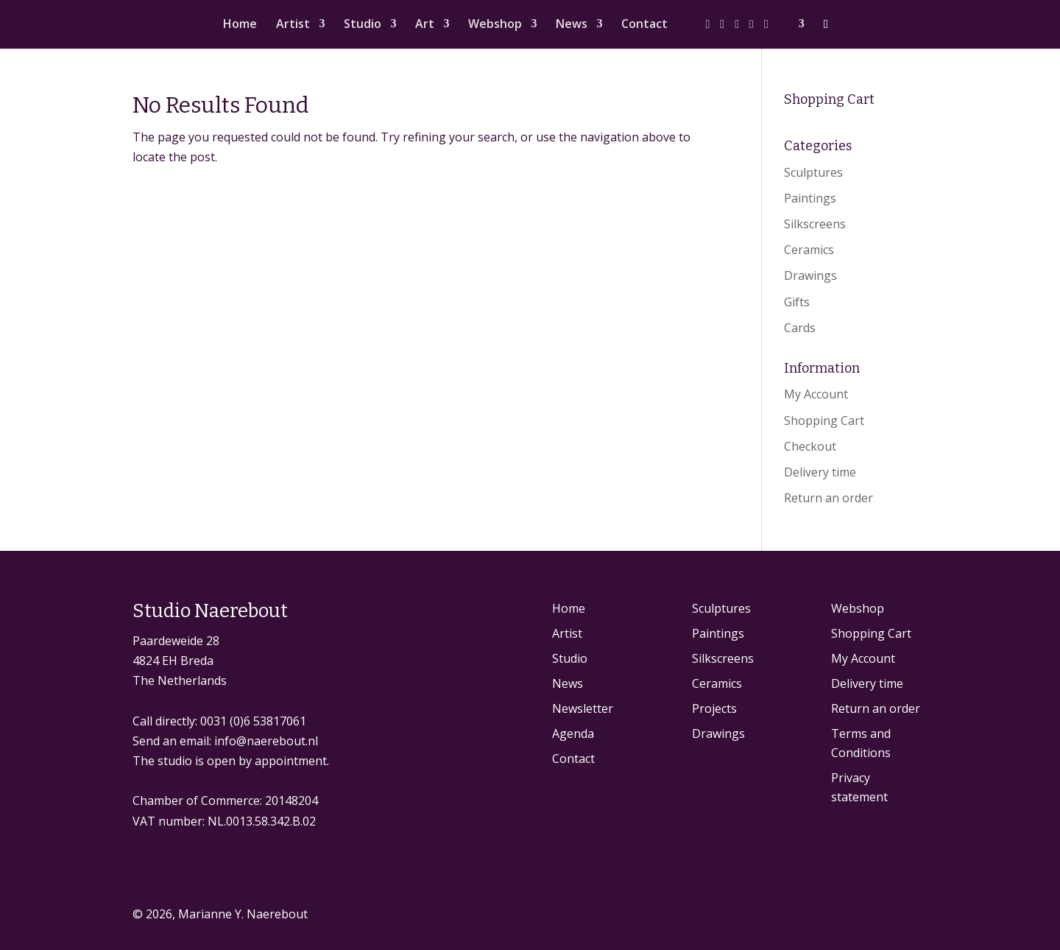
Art (424, 25)
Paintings (810, 198)
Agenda (573, 733)
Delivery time (820, 472)
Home (240, 25)
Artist (293, 25)
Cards (800, 328)
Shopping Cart (824, 420)
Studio (362, 25)
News (571, 25)
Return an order (828, 498)
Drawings (810, 275)
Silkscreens (815, 224)
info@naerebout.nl (266, 741)
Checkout (810, 446)
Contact (644, 25)
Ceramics (809, 250)
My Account (816, 394)
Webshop (495, 25)
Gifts (797, 302)
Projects (714, 708)
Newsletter (582, 708)
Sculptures (813, 172)
